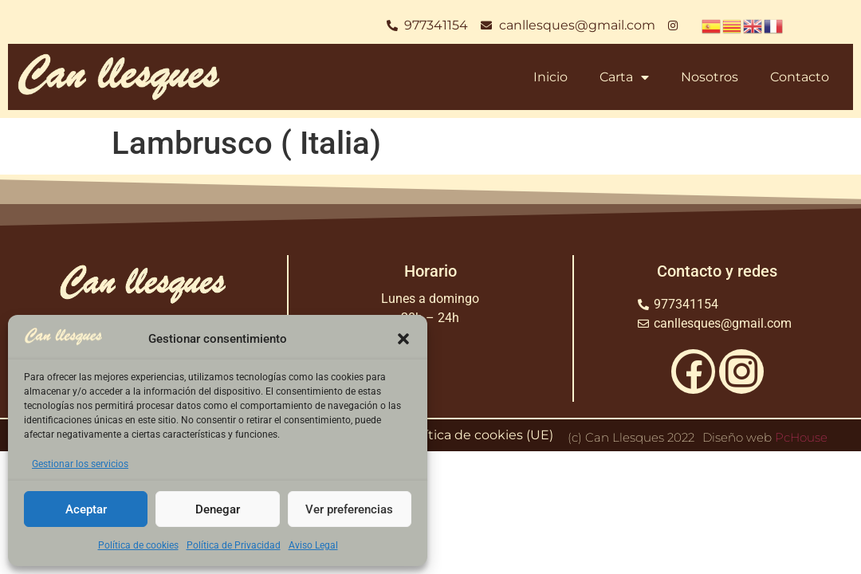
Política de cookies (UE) (479, 434)
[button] (403, 339)
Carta (624, 77)
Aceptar (86, 509)
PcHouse (801, 437)
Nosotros (709, 77)
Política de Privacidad (234, 545)
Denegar (217, 509)
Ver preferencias (349, 509)
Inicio (550, 77)
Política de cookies (138, 545)
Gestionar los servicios (80, 464)
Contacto (799, 77)
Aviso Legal (313, 545)
